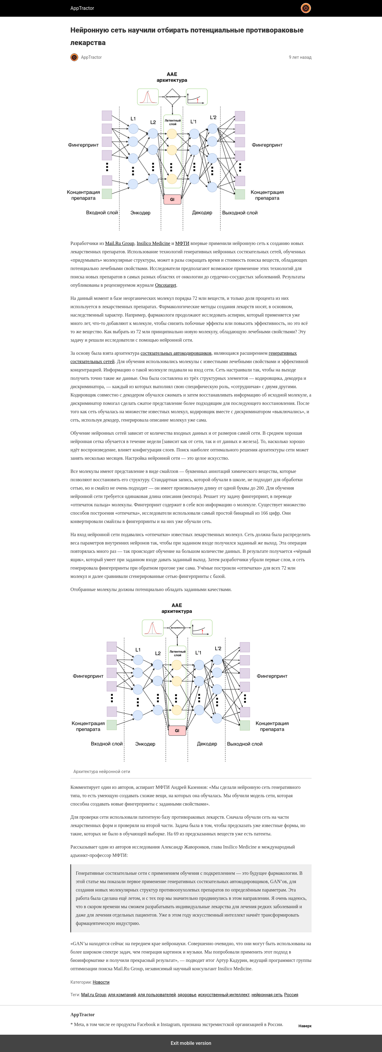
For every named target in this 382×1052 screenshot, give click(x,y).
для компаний (122, 994)
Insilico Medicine (153, 243)
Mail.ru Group (93, 994)
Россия (291, 994)
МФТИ (182, 243)
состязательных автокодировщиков (176, 353)
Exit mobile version (191, 1043)
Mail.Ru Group (119, 243)
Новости (101, 982)
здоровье (187, 994)
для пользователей (157, 994)
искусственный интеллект (224, 994)
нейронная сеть (267, 994)
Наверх (305, 1026)
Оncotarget (165, 285)
